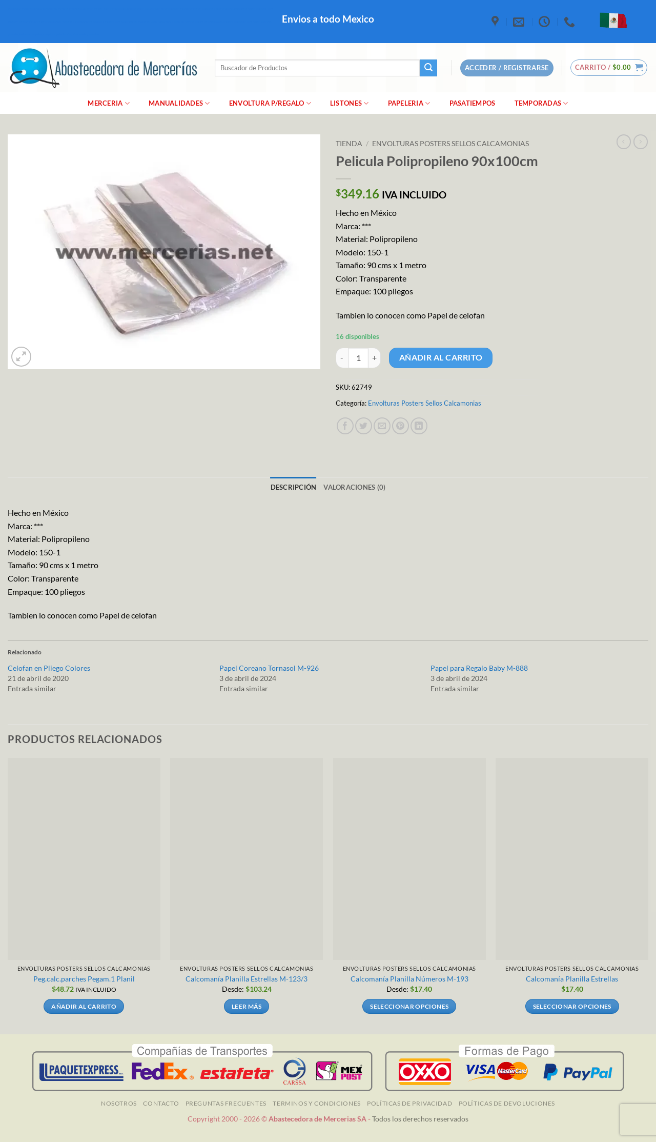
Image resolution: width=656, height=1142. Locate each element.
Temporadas (541, 103)
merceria (109, 103)
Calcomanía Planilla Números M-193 (409, 978)
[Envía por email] (382, 425)
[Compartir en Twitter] (363, 425)
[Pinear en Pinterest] (400, 425)
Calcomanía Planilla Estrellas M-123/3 (247, 978)
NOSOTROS (119, 1103)
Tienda (349, 143)
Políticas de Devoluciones (507, 1103)
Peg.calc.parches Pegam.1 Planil (84, 978)
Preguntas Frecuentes (226, 1103)
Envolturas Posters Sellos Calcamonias (450, 143)
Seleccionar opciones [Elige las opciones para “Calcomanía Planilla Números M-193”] (409, 1006)
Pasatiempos (472, 103)
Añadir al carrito (441, 357)
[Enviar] (428, 68)
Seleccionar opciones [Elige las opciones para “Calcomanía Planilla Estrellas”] (572, 1006)
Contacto (161, 1103)
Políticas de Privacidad (409, 1103)
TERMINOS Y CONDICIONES (316, 1103)
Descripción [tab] (294, 487)
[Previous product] (640, 141)
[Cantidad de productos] (358, 358)
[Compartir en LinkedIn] (419, 425)
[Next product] (624, 141)
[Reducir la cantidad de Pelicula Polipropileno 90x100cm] (342, 358)
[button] (609, 67)
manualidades (179, 103)
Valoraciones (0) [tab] (354, 487)
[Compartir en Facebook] (345, 425)
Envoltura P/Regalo (270, 103)
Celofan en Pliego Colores (49, 668)
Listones (349, 103)
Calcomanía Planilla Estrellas (572, 978)
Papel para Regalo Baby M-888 (479, 668)
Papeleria (409, 103)
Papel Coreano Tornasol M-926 (269, 668)
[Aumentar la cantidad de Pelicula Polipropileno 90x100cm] (374, 358)
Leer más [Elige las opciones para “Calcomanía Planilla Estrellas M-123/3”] (247, 1006)
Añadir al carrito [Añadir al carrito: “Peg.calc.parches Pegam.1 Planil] (83, 1006)
